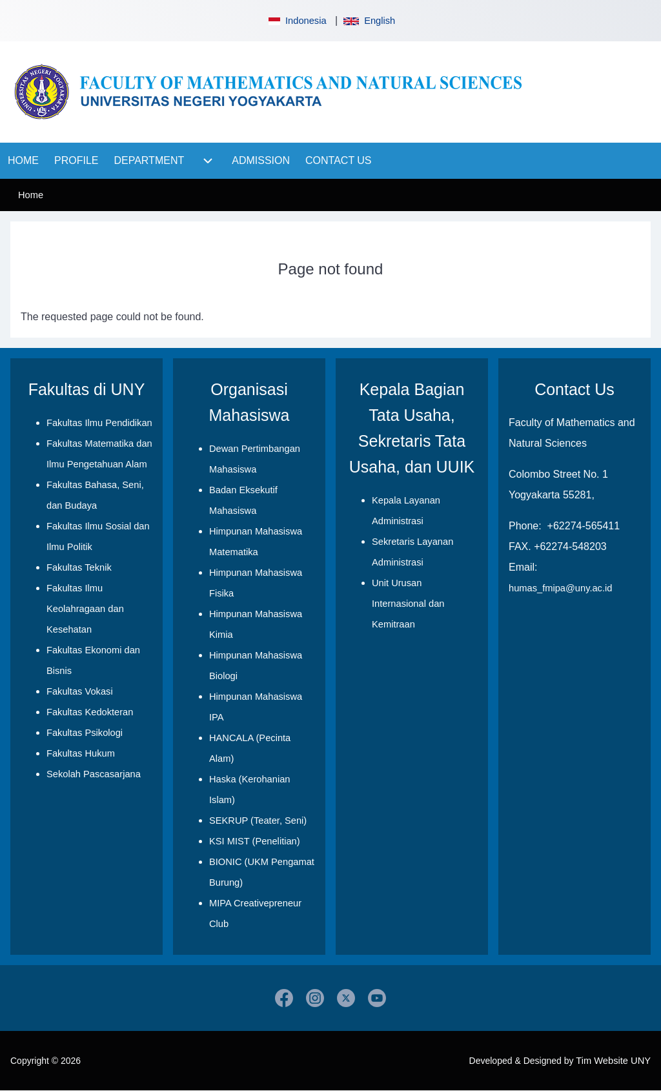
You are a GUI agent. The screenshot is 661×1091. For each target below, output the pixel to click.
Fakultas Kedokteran (89, 712)
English (369, 20)
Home (30, 195)
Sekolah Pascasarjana (93, 774)
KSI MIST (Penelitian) (254, 841)
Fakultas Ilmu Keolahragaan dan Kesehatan (85, 609)
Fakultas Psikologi (84, 733)
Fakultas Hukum (80, 753)
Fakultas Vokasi (79, 691)
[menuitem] (23, 161)
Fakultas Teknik (79, 567)
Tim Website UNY (613, 1060)
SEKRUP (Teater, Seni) (258, 820)
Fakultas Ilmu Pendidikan (99, 423)
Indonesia (296, 20)
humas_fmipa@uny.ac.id (560, 588)
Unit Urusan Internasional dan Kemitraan (408, 603)
